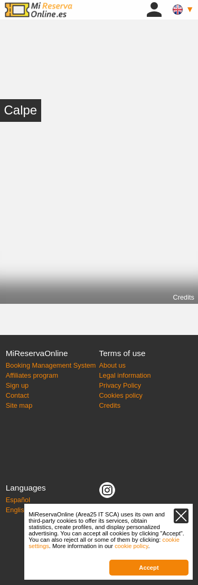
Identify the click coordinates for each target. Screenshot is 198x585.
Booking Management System (51, 365)
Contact (17, 395)
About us (112, 365)
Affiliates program (32, 375)
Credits (183, 297)
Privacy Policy (120, 385)
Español (18, 500)
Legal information (125, 375)
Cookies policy (121, 395)
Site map (19, 405)
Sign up (17, 385)
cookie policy (131, 546)
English (17, 510)
